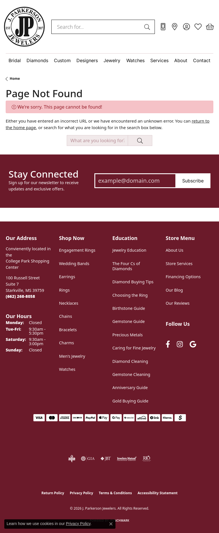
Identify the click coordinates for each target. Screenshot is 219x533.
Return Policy (52, 493)
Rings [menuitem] (64, 290)
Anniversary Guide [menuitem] (130, 387)
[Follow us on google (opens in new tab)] (193, 344)
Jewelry (112, 60)
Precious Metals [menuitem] (127, 334)
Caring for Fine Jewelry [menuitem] (134, 348)
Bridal (15, 60)
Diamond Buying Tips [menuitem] (132, 281)
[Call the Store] (20, 296)
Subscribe (193, 181)
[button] (186, 26)
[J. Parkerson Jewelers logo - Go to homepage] (24, 26)
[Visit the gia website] (88, 458)
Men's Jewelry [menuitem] (72, 356)
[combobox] (96, 27)
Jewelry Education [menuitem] (129, 250)
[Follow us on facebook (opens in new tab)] (168, 344)
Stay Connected (43, 174)
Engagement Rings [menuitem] (77, 250)
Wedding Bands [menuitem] (74, 263)
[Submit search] (148, 27)
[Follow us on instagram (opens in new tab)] (180, 344)
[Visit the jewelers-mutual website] (127, 458)
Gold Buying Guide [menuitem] (130, 401)
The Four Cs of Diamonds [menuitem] (126, 266)
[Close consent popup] (111, 524)
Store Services (179, 263)
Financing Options (183, 276)
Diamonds (37, 60)
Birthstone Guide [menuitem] (128, 308)
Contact (201, 60)
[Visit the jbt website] (105, 458)
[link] (163, 26)
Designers (87, 60)
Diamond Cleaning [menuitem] (130, 361)
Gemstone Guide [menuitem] (128, 321)
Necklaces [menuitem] (68, 303)
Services (159, 60)
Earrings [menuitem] (67, 276)
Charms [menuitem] (66, 342)
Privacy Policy (81, 493)
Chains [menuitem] (65, 316)
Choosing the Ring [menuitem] (130, 295)
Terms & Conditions (115, 493)
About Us (174, 250)
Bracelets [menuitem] (68, 329)
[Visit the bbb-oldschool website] (71, 458)
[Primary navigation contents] (109, 60)
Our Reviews (178, 303)
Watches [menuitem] (67, 369)
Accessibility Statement (157, 493)
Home (15, 78)
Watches (135, 60)
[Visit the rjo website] (146, 458)
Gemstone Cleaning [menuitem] (131, 374)
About (180, 60)
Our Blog (174, 290)
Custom (62, 60)
